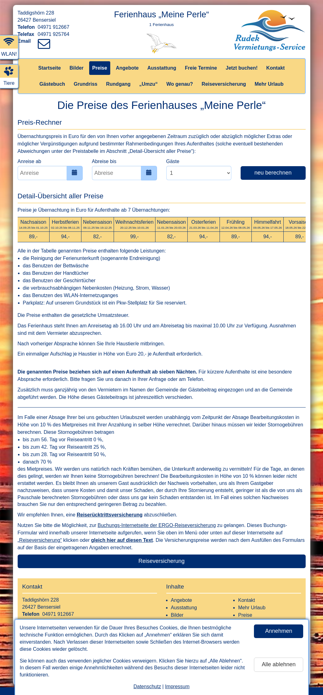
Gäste (173, 161)
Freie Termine (201, 68)
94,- (65, 236)
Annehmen (278, 631)
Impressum (177, 686)
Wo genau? (179, 84)
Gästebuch (52, 84)
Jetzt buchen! (242, 68)
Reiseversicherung (224, 84)
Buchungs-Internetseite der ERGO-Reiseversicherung (157, 525)
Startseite (49, 68)
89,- (33, 236)
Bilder (76, 68)
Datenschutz (147, 686)
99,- (134, 236)
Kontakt (275, 68)
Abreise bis (104, 161)
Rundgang (118, 84)
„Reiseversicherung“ (40, 540)
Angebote (127, 68)
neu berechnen (272, 173)
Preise (99, 68)
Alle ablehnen (278, 664)
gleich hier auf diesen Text (122, 540)
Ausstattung (161, 68)
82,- (97, 236)
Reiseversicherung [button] (161, 561)
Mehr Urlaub (269, 84)
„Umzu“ (148, 84)
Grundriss (85, 84)
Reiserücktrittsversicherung (110, 514)
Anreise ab (29, 161)
